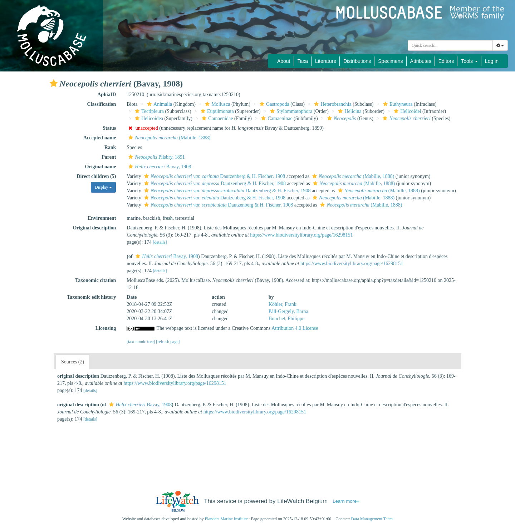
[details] (160, 242)
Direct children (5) (96, 176)
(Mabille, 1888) (168, 137)
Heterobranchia (331, 104)
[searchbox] (451, 45)
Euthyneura (397, 104)
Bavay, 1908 (159, 166)
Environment (102, 218)
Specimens (390, 61)
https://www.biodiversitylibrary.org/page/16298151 (301, 235)
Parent (109, 157)
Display (103, 187)
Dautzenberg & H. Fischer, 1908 (213, 176)
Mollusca (216, 104)
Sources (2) (72, 361)
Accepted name (99, 137)
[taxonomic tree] (141, 341)
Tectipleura (148, 111)
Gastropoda (273, 104)
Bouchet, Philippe (286, 318)
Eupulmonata (216, 111)
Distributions (357, 61)
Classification (101, 104)
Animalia (158, 104)
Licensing (105, 328)
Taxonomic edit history (91, 297)
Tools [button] (469, 61)
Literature (325, 61)
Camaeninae (275, 118)
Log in (492, 61)
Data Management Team (372, 518)
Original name (100, 166)
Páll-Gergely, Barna (288, 311)
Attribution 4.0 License (294, 328)
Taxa (303, 61)
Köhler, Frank (282, 304)
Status (109, 128)
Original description (94, 227)
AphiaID (106, 94)
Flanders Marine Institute (226, 518)
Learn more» (346, 501)
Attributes (420, 61)
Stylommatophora (290, 111)
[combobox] (450, 45)
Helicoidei (406, 111)
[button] (53, 83)
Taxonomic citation (95, 280)
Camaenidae (216, 118)
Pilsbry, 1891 (156, 157)
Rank (110, 147)
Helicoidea (148, 118)
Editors (446, 61)
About (283, 61)
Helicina (348, 111)
